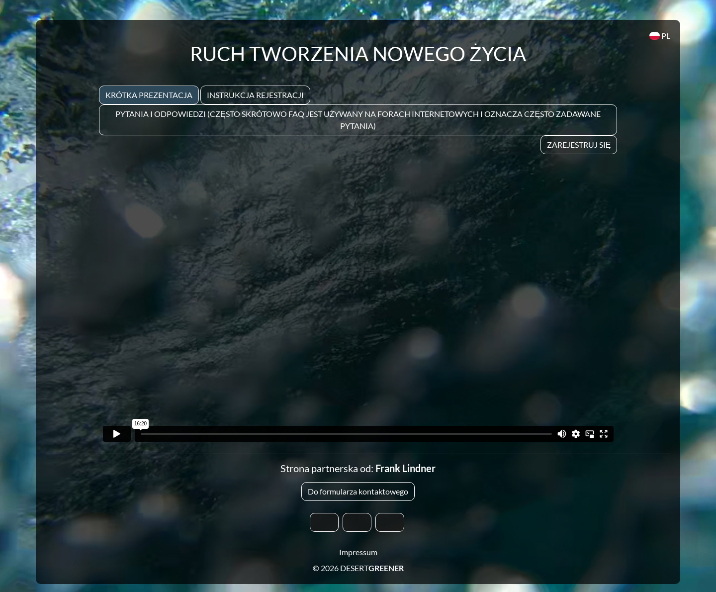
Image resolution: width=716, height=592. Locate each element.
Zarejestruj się (579, 144)
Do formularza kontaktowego (358, 491)
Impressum (358, 552)
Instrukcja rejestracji (255, 94)
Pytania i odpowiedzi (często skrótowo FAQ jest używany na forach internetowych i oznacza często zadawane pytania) (358, 119)
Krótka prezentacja (148, 94)
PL (659, 35)
